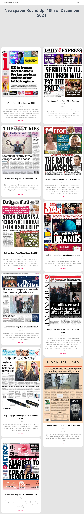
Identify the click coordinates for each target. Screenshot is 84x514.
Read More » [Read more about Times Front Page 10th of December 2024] (21, 187)
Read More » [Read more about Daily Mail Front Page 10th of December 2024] (21, 261)
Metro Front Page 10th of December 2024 (21, 488)
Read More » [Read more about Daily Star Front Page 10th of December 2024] (63, 261)
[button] (78, 2)
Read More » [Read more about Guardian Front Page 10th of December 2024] (21, 335)
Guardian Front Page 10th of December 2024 (21, 320)
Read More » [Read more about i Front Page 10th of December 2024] (21, 113)
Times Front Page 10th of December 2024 (21, 172)
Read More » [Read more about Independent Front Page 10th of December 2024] (63, 346)
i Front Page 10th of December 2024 (21, 96)
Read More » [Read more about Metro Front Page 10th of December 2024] (21, 503)
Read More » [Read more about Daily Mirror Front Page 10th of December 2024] (63, 190)
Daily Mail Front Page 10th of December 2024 (21, 246)
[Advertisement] (42, 32)
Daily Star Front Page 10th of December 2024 (63, 248)
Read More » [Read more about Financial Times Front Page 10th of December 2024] (63, 437)
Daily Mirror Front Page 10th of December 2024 (63, 172)
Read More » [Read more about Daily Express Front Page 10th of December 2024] (63, 114)
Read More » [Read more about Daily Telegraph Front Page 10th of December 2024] (21, 426)
